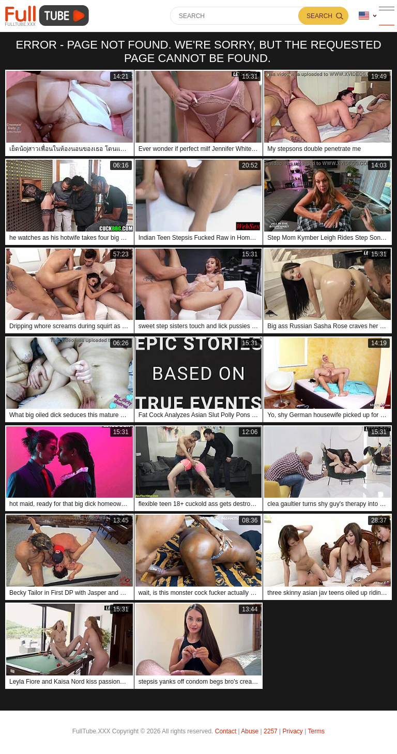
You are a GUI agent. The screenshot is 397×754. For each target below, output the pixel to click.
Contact (225, 731)
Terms (316, 731)
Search (319, 16)
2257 (271, 731)
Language (364, 16)
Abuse (249, 731)
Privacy (293, 731)
